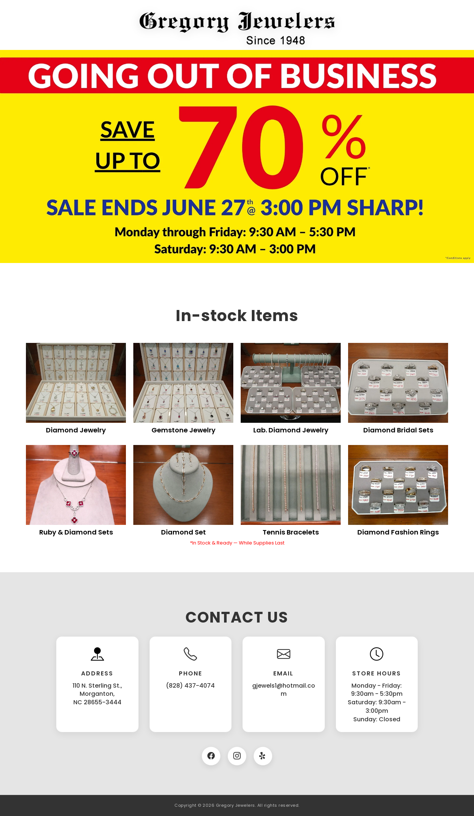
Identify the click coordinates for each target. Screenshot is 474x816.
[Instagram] (237, 756)
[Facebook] (211, 756)
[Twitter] (263, 756)
